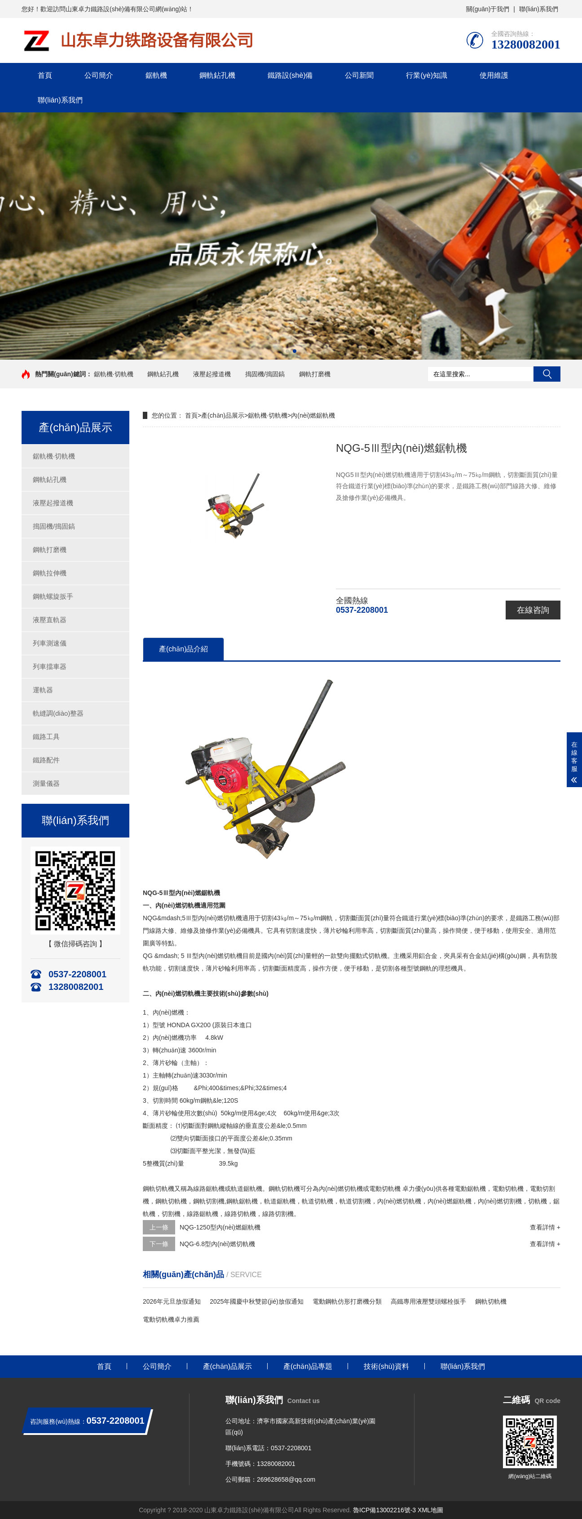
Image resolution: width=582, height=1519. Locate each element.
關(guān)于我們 (487, 9)
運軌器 (43, 690)
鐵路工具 (46, 736)
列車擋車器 (49, 666)
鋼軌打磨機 (315, 374)
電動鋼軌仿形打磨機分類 (347, 1301)
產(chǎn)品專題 (307, 1366)
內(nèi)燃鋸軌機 (313, 415)
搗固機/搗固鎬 (265, 374)
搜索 (547, 374)
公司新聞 (359, 75)
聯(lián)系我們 (538, 9)
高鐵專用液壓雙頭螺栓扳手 (428, 1301)
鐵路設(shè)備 (290, 75)
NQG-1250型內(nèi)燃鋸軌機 (220, 1227)
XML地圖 (430, 1510)
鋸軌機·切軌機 (113, 374)
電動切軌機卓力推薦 (171, 1319)
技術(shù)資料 (386, 1366)
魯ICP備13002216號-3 (384, 1510)
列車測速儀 (49, 643)
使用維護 (494, 75)
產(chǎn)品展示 (222, 415)
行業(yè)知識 (426, 75)
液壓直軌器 (49, 620)
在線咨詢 (533, 610)
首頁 (45, 75)
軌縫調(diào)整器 (58, 713)
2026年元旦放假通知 (172, 1301)
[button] (287, 351)
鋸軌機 (156, 75)
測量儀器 (46, 783)
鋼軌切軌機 (491, 1301)
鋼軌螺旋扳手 (53, 596)
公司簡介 (98, 75)
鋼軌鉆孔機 (217, 75)
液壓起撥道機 (212, 374)
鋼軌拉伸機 (49, 573)
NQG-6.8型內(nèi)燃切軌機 (217, 1243)
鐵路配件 (46, 760)
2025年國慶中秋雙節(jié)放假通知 (256, 1301)
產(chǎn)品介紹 (183, 649)
